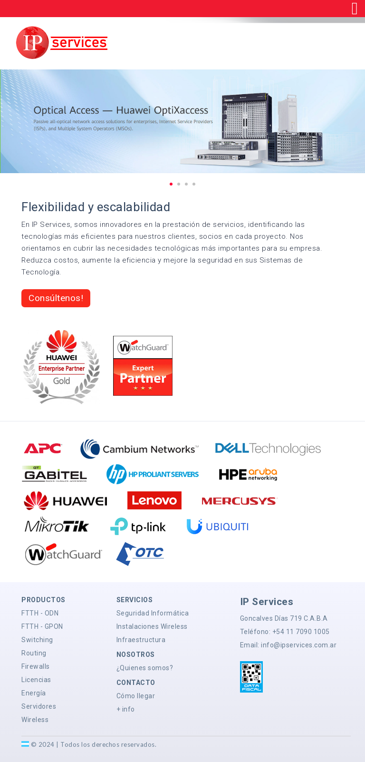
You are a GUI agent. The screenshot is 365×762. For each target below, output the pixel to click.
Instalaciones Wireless (152, 626)
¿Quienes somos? (144, 668)
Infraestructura (141, 640)
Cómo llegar (135, 696)
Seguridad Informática (152, 613)
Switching (37, 640)
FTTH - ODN (39, 613)
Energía (33, 693)
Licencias (36, 680)
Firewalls (35, 666)
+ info (125, 709)
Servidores (38, 706)
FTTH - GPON (42, 626)
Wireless (34, 719)
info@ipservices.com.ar (298, 645)
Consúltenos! (56, 298)
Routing (34, 653)
